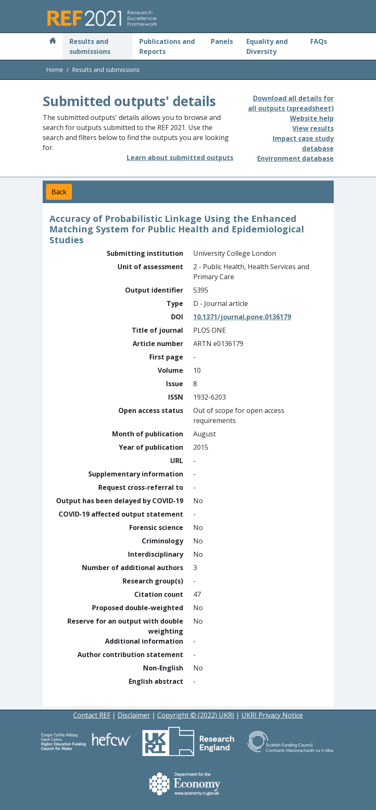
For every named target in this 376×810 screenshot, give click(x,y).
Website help (312, 118)
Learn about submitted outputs (180, 157)
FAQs (318, 41)
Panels (222, 41)
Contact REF (91, 715)
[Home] (52, 41)
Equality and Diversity (267, 46)
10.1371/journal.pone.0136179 (242, 316)
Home (54, 70)
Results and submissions (89, 46)
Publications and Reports (167, 46)
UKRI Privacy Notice (272, 715)
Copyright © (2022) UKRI (195, 715)
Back (59, 191)
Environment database (295, 158)
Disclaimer (134, 715)
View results (313, 128)
